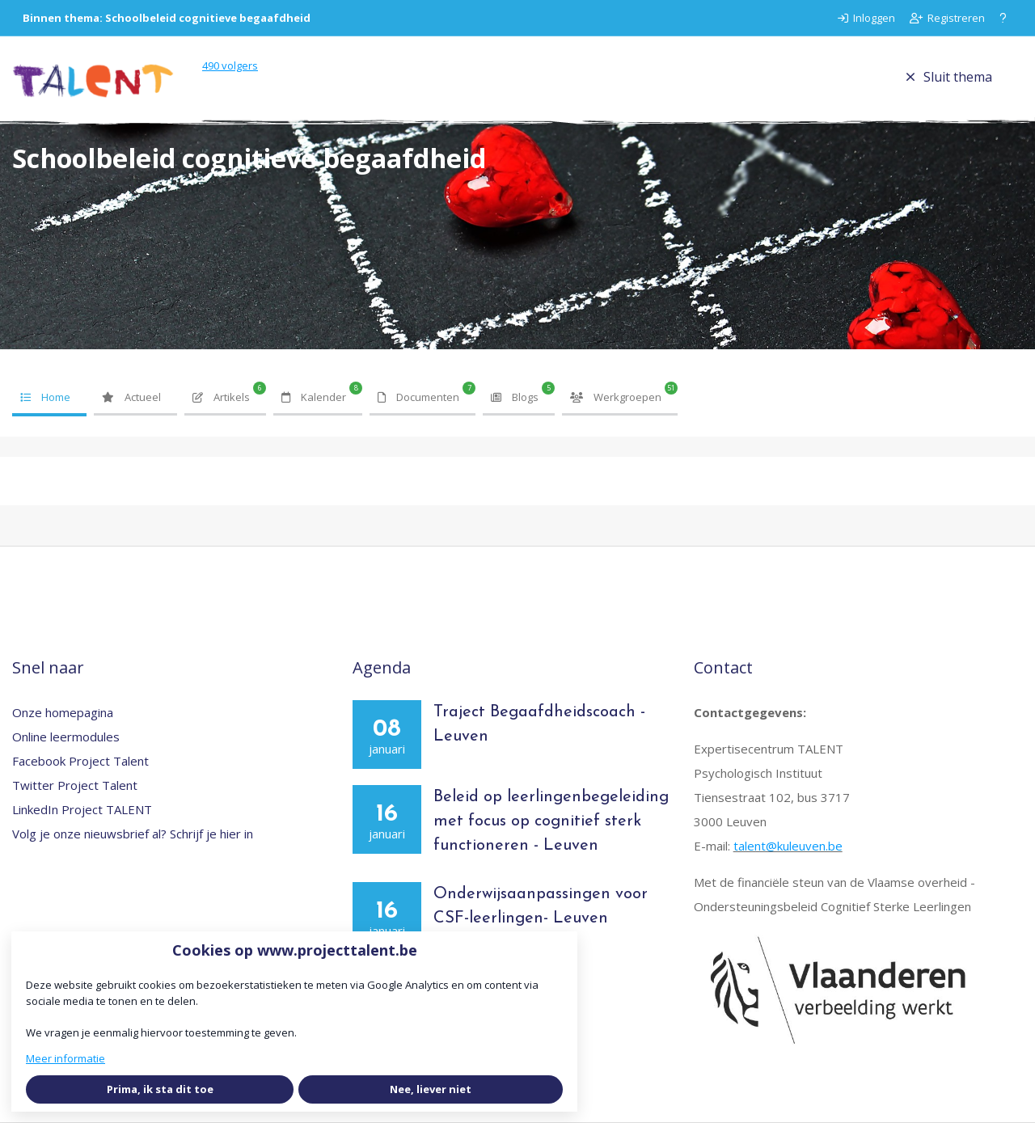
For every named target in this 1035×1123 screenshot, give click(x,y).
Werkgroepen (615, 397)
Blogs (515, 397)
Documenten (418, 397)
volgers (230, 65)
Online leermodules (66, 736)
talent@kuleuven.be (788, 846)
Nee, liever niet (430, 1089)
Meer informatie (65, 1058)
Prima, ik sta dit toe (160, 1089)
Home (45, 397)
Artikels (221, 397)
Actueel (131, 397)
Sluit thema (949, 77)
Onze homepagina (62, 712)
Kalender (313, 397)
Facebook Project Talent (80, 761)
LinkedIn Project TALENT (82, 809)
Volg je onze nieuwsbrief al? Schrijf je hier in (132, 833)
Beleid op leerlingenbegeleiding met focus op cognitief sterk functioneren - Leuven (551, 821)
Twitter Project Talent (74, 785)
